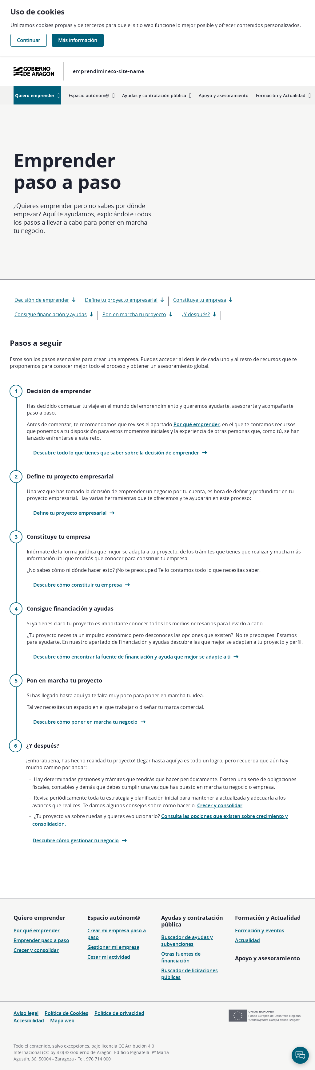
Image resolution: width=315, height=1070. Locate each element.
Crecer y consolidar (219, 805)
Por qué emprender (196, 424)
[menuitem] (37, 95)
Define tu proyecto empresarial (69, 512)
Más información (77, 40)
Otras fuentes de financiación (181, 957)
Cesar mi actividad (108, 957)
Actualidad (247, 940)
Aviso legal (26, 1013)
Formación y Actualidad (268, 917)
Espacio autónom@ (113, 917)
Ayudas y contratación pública (192, 921)
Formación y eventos (259, 930)
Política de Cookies (66, 1013)
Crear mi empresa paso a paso (116, 934)
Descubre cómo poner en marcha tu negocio (85, 721)
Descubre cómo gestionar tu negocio (76, 840)
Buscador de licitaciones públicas (189, 974)
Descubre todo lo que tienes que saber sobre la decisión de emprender (116, 452)
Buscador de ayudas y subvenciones (187, 940)
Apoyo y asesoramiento (267, 958)
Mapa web (62, 1020)
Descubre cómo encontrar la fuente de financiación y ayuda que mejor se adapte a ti (131, 656)
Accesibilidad (29, 1020)
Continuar (28, 40)
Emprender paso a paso (41, 940)
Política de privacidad (119, 1013)
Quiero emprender (39, 917)
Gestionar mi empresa (113, 947)
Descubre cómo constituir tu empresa (77, 584)
